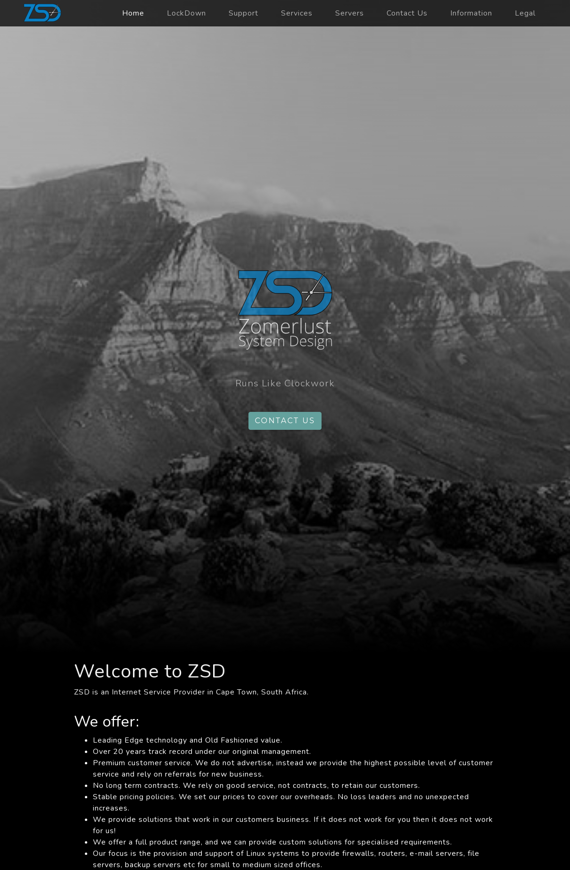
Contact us (285, 420)
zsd (42, 13)
